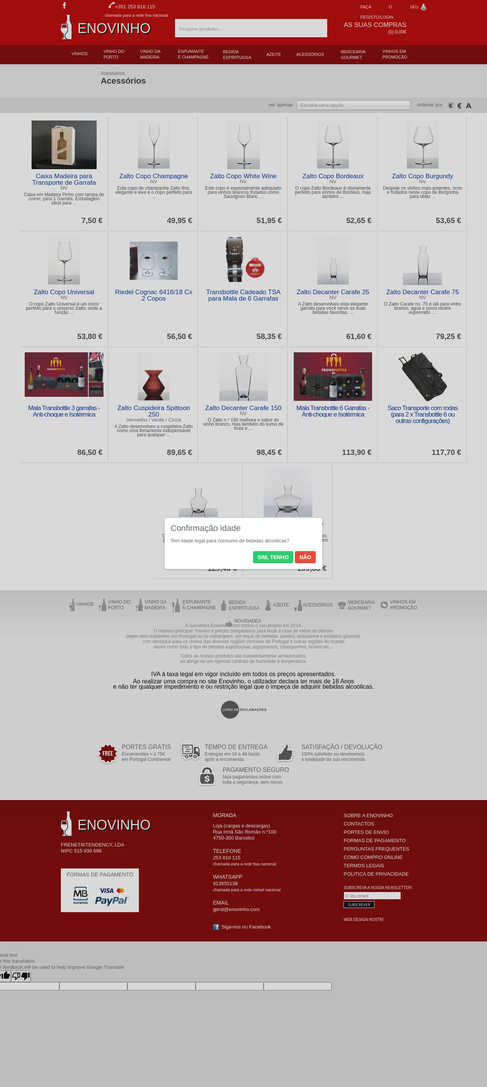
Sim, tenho (273, 557)
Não (305, 557)
